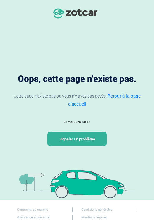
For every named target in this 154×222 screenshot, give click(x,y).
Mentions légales (94, 217)
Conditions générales (97, 209)
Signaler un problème (77, 139)
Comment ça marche (32, 209)
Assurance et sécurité (33, 217)
